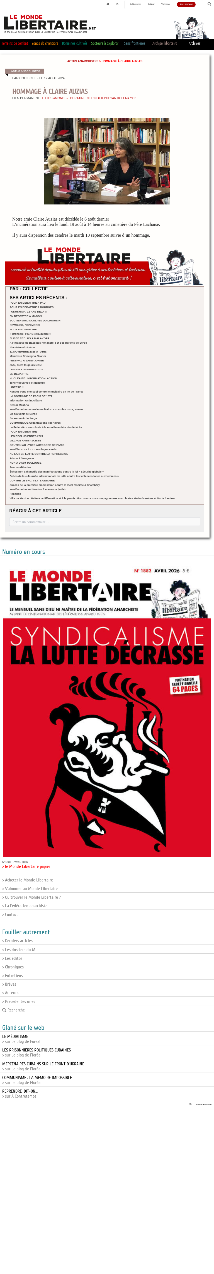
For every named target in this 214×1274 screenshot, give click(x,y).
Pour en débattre (20, 467)
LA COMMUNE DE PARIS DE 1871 (30, 396)
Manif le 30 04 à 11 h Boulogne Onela (32, 449)
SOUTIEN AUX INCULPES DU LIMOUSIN (34, 320)
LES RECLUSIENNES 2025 (26, 369)
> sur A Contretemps (20, 1094)
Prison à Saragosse (21, 458)
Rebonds (15, 493)
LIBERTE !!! (16, 387)
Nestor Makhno (19, 404)
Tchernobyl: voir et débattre (27, 382)
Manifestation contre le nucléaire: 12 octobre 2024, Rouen (46, 409)
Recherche (13, 1010)
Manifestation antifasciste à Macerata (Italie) (37, 489)
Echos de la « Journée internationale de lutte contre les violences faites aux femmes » (64, 476)
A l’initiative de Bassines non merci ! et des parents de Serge (48, 342)
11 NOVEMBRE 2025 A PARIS (28, 351)
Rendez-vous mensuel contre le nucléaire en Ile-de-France (46, 391)
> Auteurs (10, 992)
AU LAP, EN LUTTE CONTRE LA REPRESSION (38, 453)
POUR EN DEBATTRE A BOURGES (31, 307)
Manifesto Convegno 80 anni (27, 356)
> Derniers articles (17, 940)
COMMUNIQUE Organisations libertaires (34, 422)
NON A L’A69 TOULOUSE (25, 462)
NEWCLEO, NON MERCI (24, 324)
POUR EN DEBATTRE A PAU (27, 302)
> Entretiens (12, 975)
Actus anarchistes (82, 61)
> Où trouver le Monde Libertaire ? (31, 897)
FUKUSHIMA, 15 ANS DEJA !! (28, 311)
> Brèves (9, 984)
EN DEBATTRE (18, 373)
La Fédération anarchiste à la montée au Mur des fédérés (45, 427)
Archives (195, 43)
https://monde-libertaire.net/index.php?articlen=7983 (89, 98)
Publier (151, 4)
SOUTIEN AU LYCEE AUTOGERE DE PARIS (36, 444)
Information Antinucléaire (25, 400)
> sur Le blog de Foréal (21, 1039)
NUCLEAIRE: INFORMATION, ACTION (33, 378)
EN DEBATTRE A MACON (25, 316)
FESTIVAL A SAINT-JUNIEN (26, 360)
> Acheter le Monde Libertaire (27, 880)
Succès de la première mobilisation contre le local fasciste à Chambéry (54, 484)
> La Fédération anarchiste (24, 905)
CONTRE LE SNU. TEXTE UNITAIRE (32, 480)
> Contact (10, 914)
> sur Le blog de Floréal (36, 1053)
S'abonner (165, 4)
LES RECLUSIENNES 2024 (26, 436)
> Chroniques (13, 967)
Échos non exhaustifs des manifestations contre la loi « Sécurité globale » (56, 471)
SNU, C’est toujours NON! (25, 364)
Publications (135, 4)
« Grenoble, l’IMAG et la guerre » (30, 333)
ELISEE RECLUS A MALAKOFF (29, 338)
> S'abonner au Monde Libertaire (30, 888)
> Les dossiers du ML (19, 949)
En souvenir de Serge (23, 413)
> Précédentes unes (18, 1001)
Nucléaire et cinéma (22, 347)
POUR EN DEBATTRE (23, 329)
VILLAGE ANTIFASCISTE (25, 440)
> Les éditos (12, 958)
